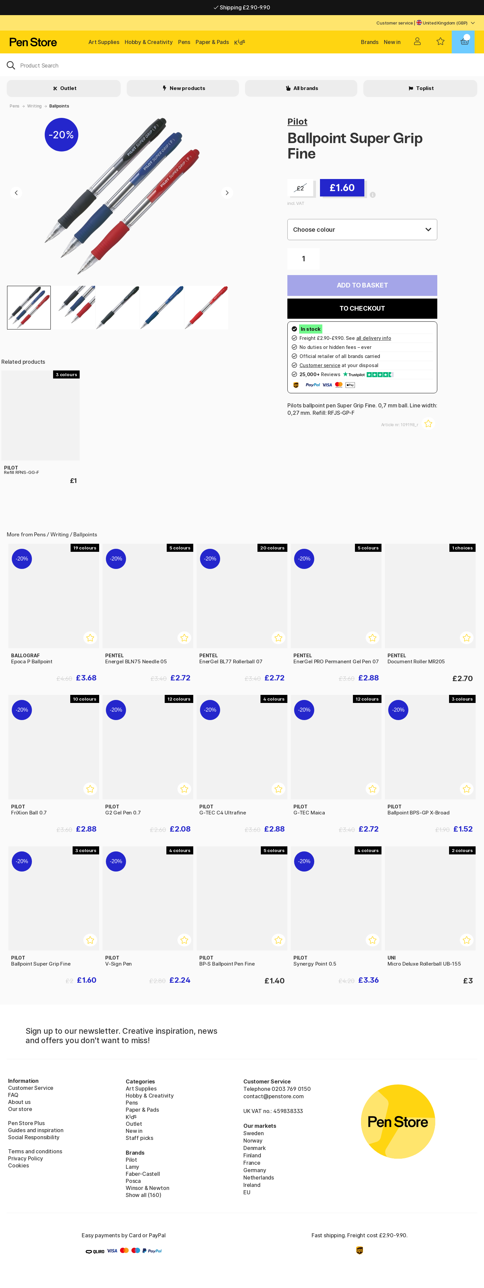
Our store (20, 1109)
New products (187, 88)
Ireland (251, 1185)
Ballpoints (59, 105)
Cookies (18, 1165)
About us (19, 1102)
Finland (252, 1155)
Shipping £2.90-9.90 (242, 7)
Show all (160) (143, 1195)
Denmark (254, 1148)
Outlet (68, 88)
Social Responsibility (33, 1137)
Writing (34, 105)
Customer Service (30, 1087)
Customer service (394, 23)
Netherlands (258, 1177)
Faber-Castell (143, 1173)
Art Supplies (103, 42)
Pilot (297, 121)
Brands (369, 42)
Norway (253, 1140)
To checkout (362, 308)
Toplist (424, 88)
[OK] (242, 64)
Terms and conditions (35, 1151)
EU (246, 1192)
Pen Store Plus (26, 1123)
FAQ (13, 1095)
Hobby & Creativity (149, 42)
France (251, 1162)
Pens (184, 42)
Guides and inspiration (36, 1130)
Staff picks (139, 1138)
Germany (254, 1170)
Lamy (132, 1166)
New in (392, 42)
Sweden (253, 1133)
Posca (133, 1181)
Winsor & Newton (147, 1188)
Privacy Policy (25, 1158)
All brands (305, 88)
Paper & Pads (212, 42)
